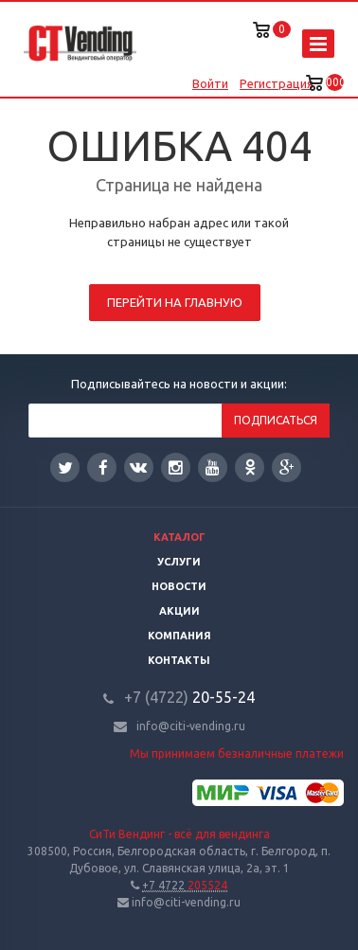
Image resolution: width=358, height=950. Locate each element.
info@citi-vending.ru (190, 726)
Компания (179, 635)
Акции (179, 611)
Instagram (176, 467)
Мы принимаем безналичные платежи (237, 753)
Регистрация (276, 83)
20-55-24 (189, 697)
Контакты (179, 660)
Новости (179, 586)
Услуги (179, 561)
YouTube (213, 467)
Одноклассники (250, 466)
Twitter (65, 467)
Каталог (179, 537)
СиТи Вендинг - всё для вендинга (179, 834)
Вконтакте (138, 466)
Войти (210, 83)
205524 (184, 885)
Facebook (103, 467)
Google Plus (287, 467)
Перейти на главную (174, 302)
